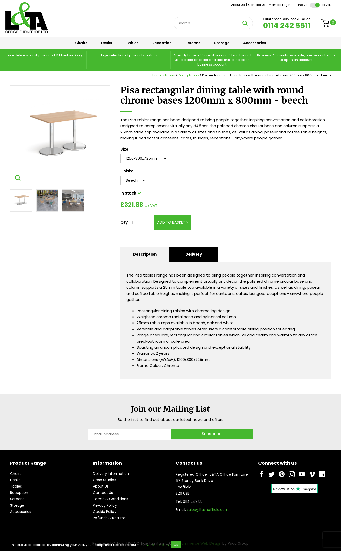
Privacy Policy (105, 505)
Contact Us (257, 5)
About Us (238, 5)
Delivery (193, 254)
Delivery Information (111, 473)
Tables (132, 42)
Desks (106, 42)
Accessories (254, 42)
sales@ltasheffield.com (208, 509)
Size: (124, 149)
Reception (162, 42)
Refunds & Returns (109, 518)
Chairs (81, 42)
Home (156, 75)
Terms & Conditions (110, 498)
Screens (192, 42)
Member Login (279, 5)
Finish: (126, 171)
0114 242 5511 (287, 25)
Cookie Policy (104, 511)
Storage (222, 42)
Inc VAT (303, 5)
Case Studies (104, 479)
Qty (124, 222)
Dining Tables (188, 75)
